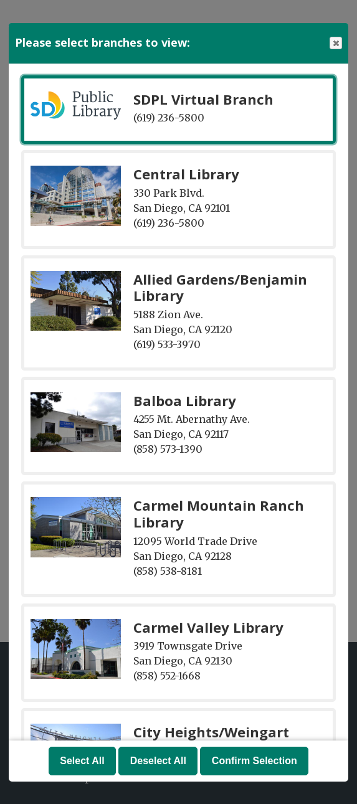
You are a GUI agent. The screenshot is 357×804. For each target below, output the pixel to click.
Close (335, 43)
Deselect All (158, 760)
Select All (82, 760)
